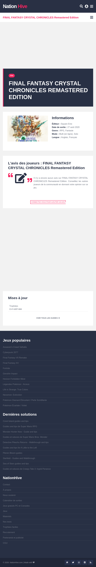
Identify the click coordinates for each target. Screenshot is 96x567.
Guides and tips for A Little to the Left (20, 448)
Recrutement (9, 532)
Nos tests (7, 522)
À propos (7, 490)
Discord (84, 562)
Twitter (73, 562)
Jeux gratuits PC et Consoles (16, 506)
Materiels (7, 516)
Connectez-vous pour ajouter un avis (48, 202)
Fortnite (6, 368)
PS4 (11, 76)
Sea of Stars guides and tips (16, 464)
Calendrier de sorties (12, 500)
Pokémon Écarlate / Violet (15, 405)
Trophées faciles (10, 527)
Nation (15, 6)
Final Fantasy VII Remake (15, 358)
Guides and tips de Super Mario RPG (20, 426)
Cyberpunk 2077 (10, 352)
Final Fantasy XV (11, 363)
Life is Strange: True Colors (15, 389)
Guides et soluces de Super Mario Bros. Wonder (25, 437)
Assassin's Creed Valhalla (15, 347)
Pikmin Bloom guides (12, 453)
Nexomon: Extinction (12, 395)
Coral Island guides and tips (15, 421)
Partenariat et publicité (13, 538)
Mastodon (67, 562)
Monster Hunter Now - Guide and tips (20, 432)
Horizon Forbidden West (14, 379)
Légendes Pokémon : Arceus (16, 384)
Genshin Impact (10, 374)
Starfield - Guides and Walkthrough (19, 458)
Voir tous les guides (48, 318)
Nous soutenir (9, 495)
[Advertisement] (48, 45)
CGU (5, 543)
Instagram (78, 562)
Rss (90, 562)
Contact (6, 484)
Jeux (5, 511)
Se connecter (87, 7)
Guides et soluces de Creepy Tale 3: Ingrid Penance (27, 469)
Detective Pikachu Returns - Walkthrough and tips (25, 442)
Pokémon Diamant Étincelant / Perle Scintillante (25, 400)
